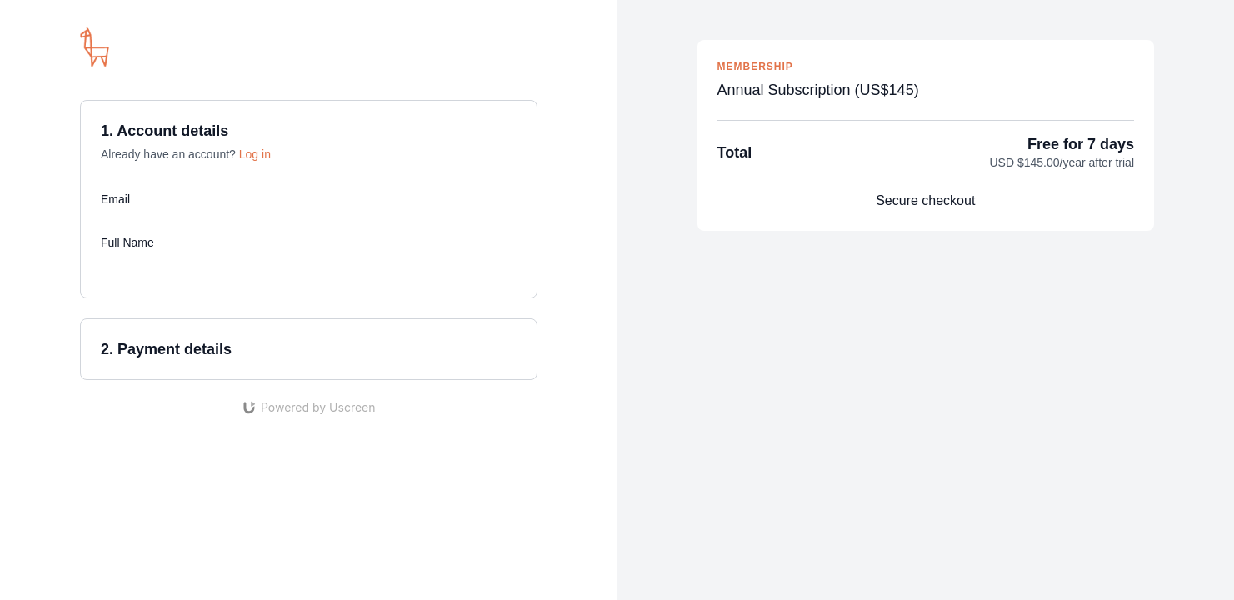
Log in (255, 154)
